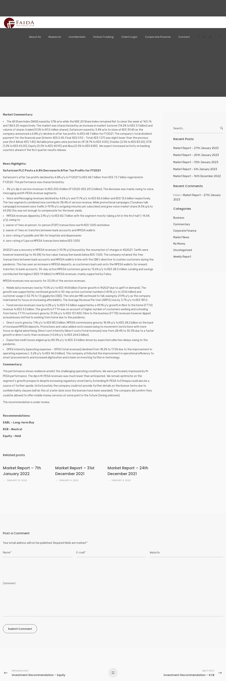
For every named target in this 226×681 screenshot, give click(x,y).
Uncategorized (182, 250)
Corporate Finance (184, 230)
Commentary (181, 224)
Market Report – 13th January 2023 (195, 162)
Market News (181, 237)
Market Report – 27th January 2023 (196, 148)
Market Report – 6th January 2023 (195, 169)
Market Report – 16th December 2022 (197, 176)
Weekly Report (182, 256)
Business (178, 217)
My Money (179, 243)
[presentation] (29, 569)
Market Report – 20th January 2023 (196, 155)
